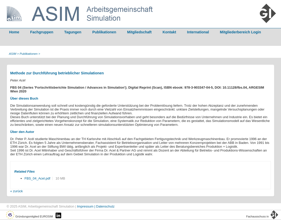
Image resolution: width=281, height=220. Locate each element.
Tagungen (72, 32)
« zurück (16, 191)
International (198, 32)
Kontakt (169, 32)
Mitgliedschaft (139, 32)
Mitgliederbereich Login (240, 32)
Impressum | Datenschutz (95, 206)
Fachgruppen (41, 32)
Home (14, 32)
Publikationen (104, 32)
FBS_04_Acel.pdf (37, 178)
